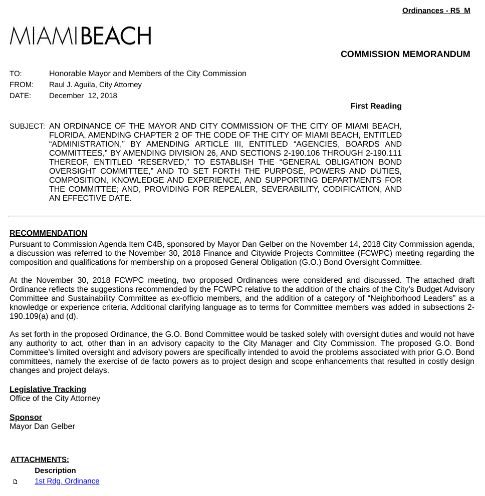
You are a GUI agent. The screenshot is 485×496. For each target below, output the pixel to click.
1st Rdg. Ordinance (67, 481)
